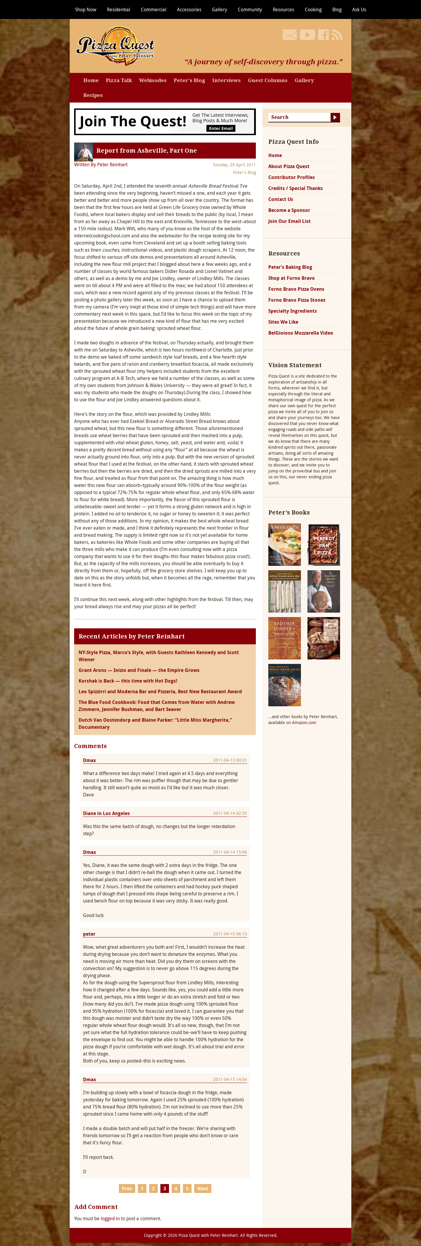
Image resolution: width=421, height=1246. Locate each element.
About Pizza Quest (289, 166)
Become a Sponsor (289, 210)
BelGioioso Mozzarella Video (300, 333)
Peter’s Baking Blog (290, 267)
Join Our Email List (289, 221)
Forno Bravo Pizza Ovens (296, 289)
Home (91, 80)
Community (250, 9)
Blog (337, 9)
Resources (283, 9)
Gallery (219, 9)
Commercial (153, 9)
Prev (127, 1188)
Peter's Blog (244, 172)
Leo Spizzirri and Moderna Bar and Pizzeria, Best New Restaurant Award (160, 691)
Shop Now (85, 9)
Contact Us (280, 199)
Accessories (189, 9)
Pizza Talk (119, 80)
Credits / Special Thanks (295, 188)
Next (202, 1188)
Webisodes (153, 80)
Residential (118, 9)
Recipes (93, 95)
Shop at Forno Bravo (291, 278)
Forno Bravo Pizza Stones (297, 300)
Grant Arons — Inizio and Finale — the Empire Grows (139, 670)
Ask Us (359, 9)
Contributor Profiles (291, 177)
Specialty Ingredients (292, 311)
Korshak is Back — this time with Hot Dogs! (128, 681)
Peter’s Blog (189, 80)
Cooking (313, 9)
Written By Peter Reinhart (100, 164)
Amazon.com (304, 722)
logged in (110, 1218)
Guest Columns (268, 80)
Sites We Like (283, 322)
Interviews (226, 80)
